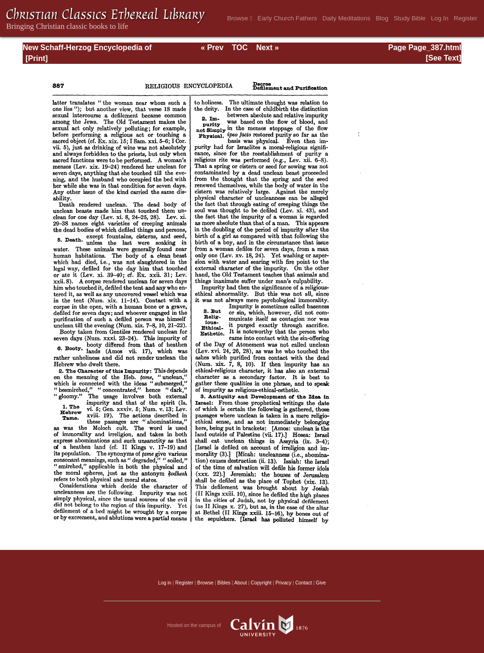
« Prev (212, 48)
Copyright (261, 582)
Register (465, 18)
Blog (382, 18)
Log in (165, 582)
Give (321, 582)
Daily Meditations (346, 18)
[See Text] (443, 58)
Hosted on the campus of (242, 625)
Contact (303, 582)
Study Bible (409, 18)
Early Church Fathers (287, 18)
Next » (267, 48)
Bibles (224, 582)
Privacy (284, 582)
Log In (440, 18)
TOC (240, 48)
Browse (239, 18)
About (240, 582)
